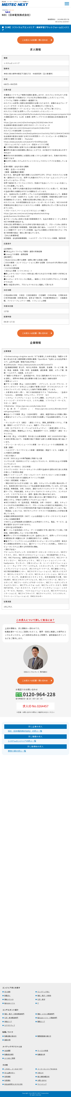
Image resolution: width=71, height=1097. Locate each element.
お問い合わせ (42, 1080)
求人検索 (7, 992)
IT (38, 1003)
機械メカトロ (9, 999)
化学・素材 (41, 999)
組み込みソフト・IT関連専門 (47, 1018)
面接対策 (7, 1040)
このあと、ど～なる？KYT (13, 1069)
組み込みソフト (9, 1003)
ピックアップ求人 (43, 992)
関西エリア (41, 1021)
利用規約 (7, 1080)
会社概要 (7, 1050)
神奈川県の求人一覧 (17, 750)
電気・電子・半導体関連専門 (14, 1014)
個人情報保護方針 (43, 1076)
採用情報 (7, 1076)
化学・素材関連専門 (11, 1018)
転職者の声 (41, 1054)
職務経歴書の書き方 (44, 1036)
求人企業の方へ (9, 1073)
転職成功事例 (9, 1054)
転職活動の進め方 (10, 1036)
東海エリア (8, 1021)
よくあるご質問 (9, 1058)
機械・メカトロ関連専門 (45, 1014)
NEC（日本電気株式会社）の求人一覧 (25, 730)
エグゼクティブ (9, 1025)
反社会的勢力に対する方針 (13, 1084)
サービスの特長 (42, 1050)
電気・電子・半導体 (44, 995)
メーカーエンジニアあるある (47, 1069)
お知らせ (40, 1073)
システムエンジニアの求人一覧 (22, 740)
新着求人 (7, 995)
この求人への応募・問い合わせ (35, 40)
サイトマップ (42, 1084)
